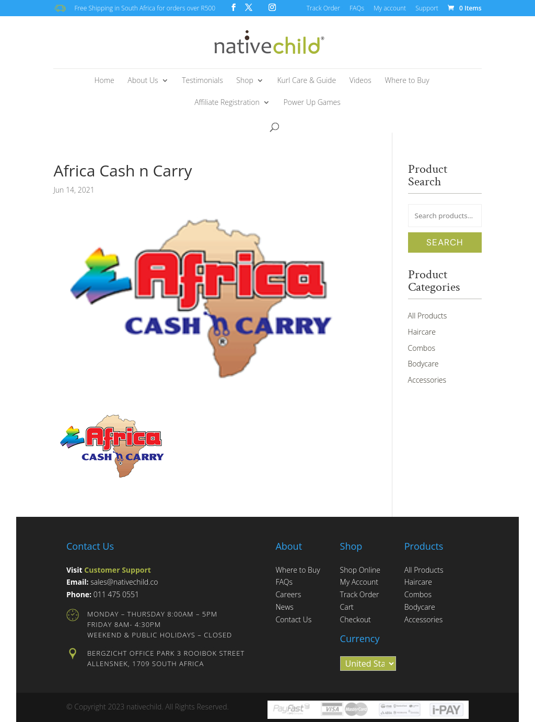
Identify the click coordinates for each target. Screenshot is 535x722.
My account (390, 9)
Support (426, 9)
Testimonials (202, 81)
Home (104, 81)
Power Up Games (311, 103)
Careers (288, 594)
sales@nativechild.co (124, 582)
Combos (421, 348)
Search (444, 242)
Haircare (422, 332)
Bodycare (423, 364)
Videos (360, 81)
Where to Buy (407, 81)
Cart (347, 607)
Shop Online (360, 570)
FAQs (357, 9)
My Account (359, 582)
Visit (108, 570)
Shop (244, 81)
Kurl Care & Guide (306, 81)
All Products (427, 316)
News (284, 607)
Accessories (427, 380)
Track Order (323, 9)
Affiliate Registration (227, 103)
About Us (142, 81)
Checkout (355, 619)
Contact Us (293, 619)
